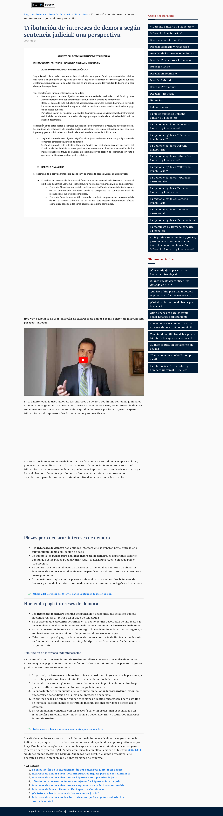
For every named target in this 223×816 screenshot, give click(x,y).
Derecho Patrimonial (163, 87)
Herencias (156, 100)
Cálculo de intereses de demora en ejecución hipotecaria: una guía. (76, 781)
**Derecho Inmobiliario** (166, 33)
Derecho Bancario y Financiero (68, 14)
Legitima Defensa (35, 14)
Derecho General (160, 66)
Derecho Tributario (162, 93)
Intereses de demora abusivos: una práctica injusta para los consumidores (81, 773)
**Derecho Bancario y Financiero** (172, 26)
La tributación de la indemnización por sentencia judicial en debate (77, 769)
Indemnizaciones (160, 107)
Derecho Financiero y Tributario (170, 60)
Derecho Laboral (160, 80)
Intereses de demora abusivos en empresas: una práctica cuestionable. (78, 785)
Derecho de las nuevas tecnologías (172, 53)
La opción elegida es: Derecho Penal (173, 220)
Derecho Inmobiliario (163, 73)
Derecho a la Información (166, 40)
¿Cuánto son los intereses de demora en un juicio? (65, 793)
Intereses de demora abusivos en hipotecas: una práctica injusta (74, 777)
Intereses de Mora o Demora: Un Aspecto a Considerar (68, 789)
